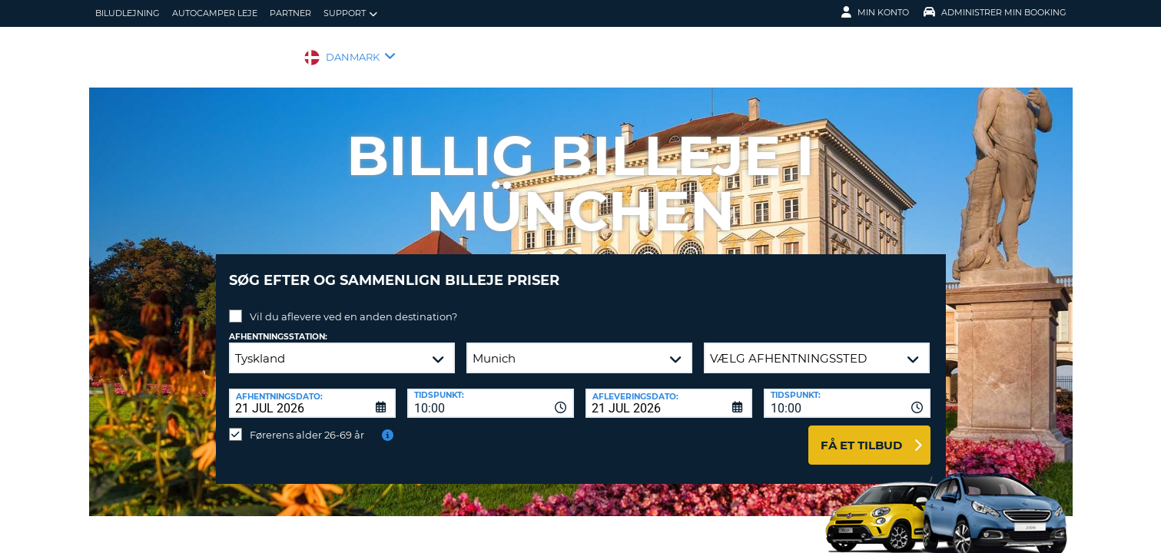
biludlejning (127, 13)
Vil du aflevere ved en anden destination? (353, 305)
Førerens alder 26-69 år (307, 423)
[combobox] (490, 392)
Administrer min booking (995, 12)
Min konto (875, 12)
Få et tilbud (861, 433)
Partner (290, 13)
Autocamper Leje (214, 13)
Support (350, 13)
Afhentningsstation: (278, 325)
